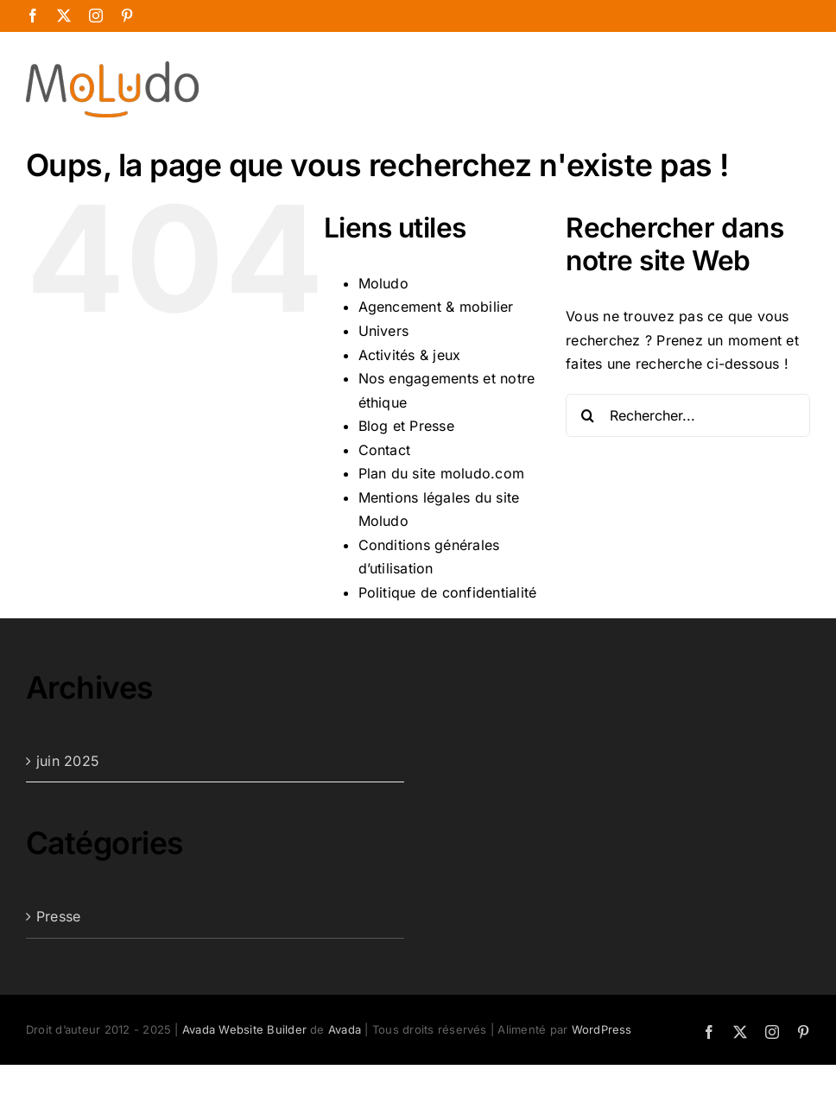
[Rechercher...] (688, 415)
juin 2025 (67, 760)
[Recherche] (587, 415)
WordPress (602, 1029)
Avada (344, 1029)
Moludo (383, 283)
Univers (383, 330)
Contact (384, 450)
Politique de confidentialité (447, 592)
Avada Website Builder (244, 1029)
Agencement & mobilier (436, 306)
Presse (58, 916)
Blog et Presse (406, 425)
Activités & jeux (409, 355)
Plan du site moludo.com (441, 473)
